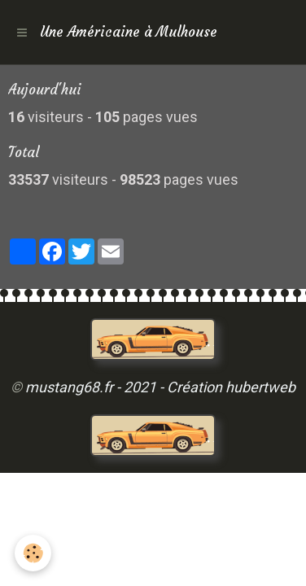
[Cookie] (33, 553)
